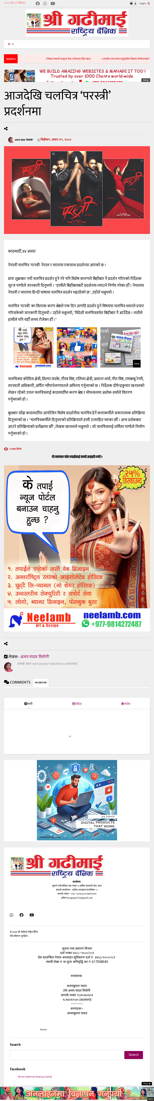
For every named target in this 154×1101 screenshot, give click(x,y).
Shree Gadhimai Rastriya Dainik (35, 1077)
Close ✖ (146, 1084)
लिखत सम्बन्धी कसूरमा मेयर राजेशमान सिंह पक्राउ (78, 59)
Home (43, 1030)
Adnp (146, 80)
